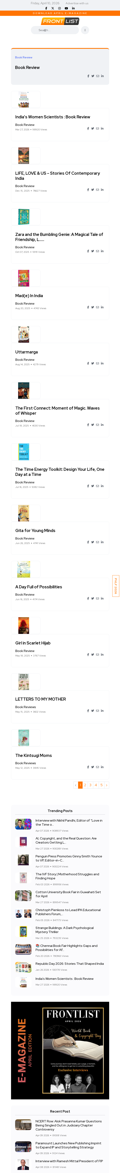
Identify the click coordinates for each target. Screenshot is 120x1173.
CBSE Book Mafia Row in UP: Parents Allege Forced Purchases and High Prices (67, 985)
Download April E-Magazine (60, 13)
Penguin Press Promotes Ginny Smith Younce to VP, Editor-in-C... (69, 665)
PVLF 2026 (116, 586)
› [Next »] (106, 591)
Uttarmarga (56, 272)
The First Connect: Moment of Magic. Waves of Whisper (74, 314)
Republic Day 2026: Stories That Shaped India (70, 771)
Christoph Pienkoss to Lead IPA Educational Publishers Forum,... (68, 719)
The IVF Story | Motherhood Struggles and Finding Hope (67, 683)
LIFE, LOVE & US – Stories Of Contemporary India (72, 147)
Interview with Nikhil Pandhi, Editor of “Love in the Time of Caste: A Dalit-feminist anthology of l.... (70, 1005)
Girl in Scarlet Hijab (62, 483)
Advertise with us (77, 3)
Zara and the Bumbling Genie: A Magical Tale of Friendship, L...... (74, 191)
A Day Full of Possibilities (68, 444)
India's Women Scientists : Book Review (69, 102)
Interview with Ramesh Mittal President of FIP (69, 968)
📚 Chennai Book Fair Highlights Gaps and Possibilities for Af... (67, 755)
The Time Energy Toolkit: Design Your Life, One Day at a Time (73, 361)
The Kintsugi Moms (63, 562)
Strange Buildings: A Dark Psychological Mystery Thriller (65, 737)
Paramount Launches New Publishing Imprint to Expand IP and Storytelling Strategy (68, 952)
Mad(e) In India (58, 233)
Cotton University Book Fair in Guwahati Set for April (68, 701)
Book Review (27, 67)
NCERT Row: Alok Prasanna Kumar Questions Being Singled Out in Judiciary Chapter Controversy (69, 932)
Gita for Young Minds (65, 405)
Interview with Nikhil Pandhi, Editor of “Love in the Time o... (69, 629)
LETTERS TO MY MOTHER (70, 523)
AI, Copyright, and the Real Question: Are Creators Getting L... (66, 647)
